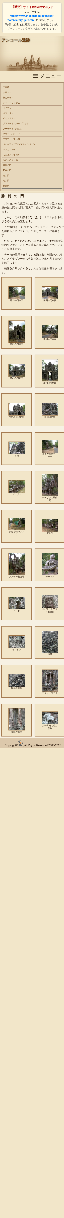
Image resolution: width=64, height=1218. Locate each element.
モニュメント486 (11, 154)
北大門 (6, 186)
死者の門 (7, 170)
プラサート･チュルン (13, 128)
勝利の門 (7, 165)
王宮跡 (6, 87)
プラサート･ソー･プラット (16, 123)
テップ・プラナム (11, 103)
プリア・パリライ (11, 134)
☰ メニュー (47, 76)
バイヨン (7, 108)
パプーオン (8, 113)
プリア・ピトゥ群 (11, 139)
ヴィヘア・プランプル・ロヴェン (19, 144)
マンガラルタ (9, 149)
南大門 (6, 180)
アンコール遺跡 (15, 40)
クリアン (7, 92)
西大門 (6, 175)
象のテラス (8, 97)
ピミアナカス (9, 118)
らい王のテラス (10, 160)
